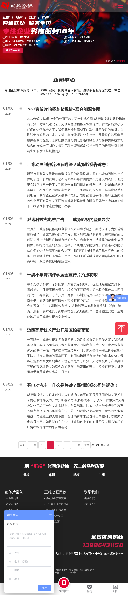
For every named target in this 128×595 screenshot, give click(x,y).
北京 (26, 475)
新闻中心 (121, 60)
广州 (101, 475)
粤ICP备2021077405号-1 (64, 572)
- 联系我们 (89, 498)
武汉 (76, 475)
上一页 (32, 445)
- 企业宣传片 (11, 498)
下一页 (76, 445)
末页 (86, 445)
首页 (110, 60)
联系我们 (91, 492)
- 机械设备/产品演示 (55, 498)
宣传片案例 (14, 492)
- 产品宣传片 (11, 504)
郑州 (51, 475)
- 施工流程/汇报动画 (55, 509)
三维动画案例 (55, 492)
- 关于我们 (89, 504)
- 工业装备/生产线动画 (56, 504)
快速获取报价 (13, 50)
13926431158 (103, 545)
